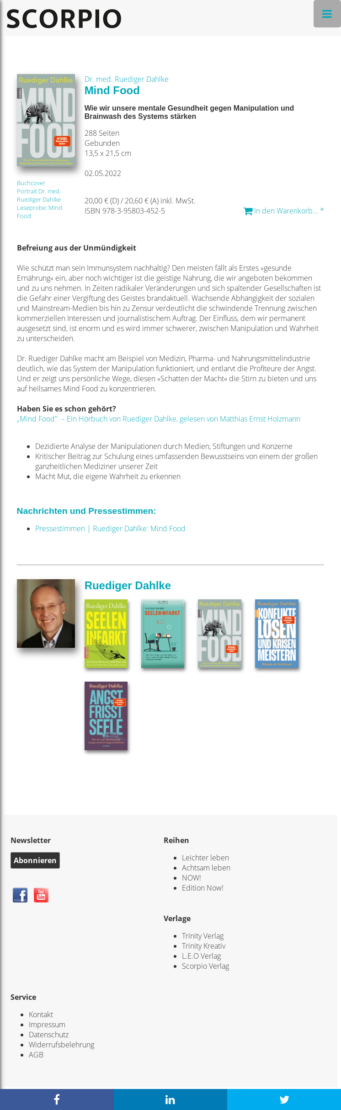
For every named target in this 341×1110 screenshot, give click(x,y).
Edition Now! (203, 888)
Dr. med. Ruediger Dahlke (127, 79)
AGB (36, 1055)
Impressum (47, 1024)
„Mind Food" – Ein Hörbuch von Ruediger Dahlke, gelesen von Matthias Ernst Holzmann (158, 419)
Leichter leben (205, 858)
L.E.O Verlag (201, 956)
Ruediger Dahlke (128, 585)
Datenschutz (49, 1035)
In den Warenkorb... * (283, 211)
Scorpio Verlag (205, 966)
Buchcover (31, 183)
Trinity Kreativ (203, 946)
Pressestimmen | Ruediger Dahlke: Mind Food (110, 528)
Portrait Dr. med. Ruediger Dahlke (39, 195)
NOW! (191, 878)
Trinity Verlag (203, 936)
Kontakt (41, 1014)
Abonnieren (35, 860)
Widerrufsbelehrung (61, 1045)
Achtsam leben (206, 868)
